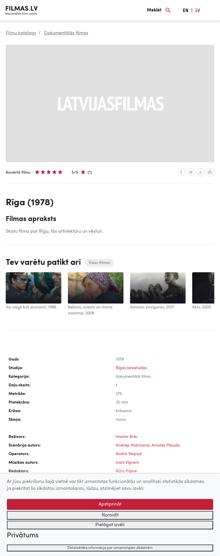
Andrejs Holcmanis (133, 445)
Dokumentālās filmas (66, 33)
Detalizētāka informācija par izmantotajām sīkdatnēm (110, 548)
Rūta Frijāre (126, 471)
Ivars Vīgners (127, 463)
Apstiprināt (110, 504)
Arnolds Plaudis (166, 445)
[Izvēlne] (211, 10)
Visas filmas (99, 263)
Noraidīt (110, 515)
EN (185, 11)
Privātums (22, 535)
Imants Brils (126, 437)
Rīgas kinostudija (131, 368)
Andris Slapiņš (129, 454)
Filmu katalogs (21, 33)
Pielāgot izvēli (110, 525)
